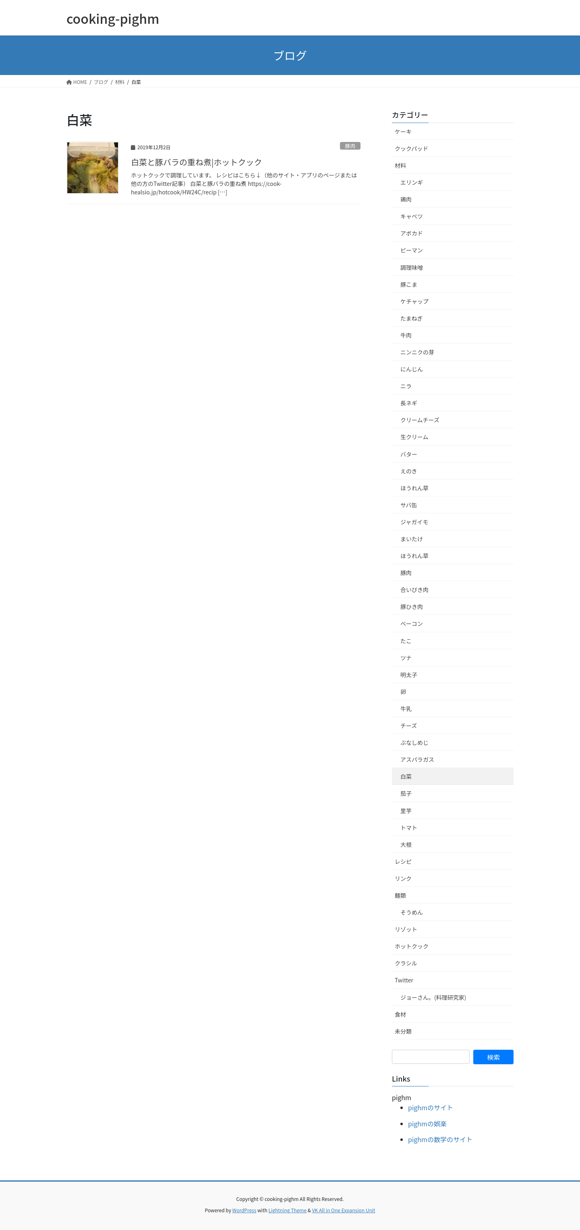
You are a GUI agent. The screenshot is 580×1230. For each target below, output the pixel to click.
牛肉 (406, 335)
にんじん (411, 369)
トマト (408, 827)
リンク (403, 878)
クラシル (406, 963)
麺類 (400, 895)
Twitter (404, 980)
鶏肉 (406, 199)
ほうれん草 (414, 488)
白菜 (406, 776)
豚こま (408, 284)
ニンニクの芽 (417, 352)
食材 (400, 1014)
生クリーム (414, 437)
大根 (406, 844)
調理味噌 (411, 267)
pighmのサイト (430, 1107)
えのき (408, 471)
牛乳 (406, 709)
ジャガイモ (414, 522)
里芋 (406, 811)
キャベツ (411, 216)
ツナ (406, 658)
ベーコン (411, 623)
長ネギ (408, 403)
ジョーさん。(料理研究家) (433, 997)
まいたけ (411, 539)
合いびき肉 (414, 590)
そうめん (411, 912)
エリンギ (411, 182)
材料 (400, 165)
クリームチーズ (419, 420)
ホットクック (412, 946)
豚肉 (350, 146)
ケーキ (403, 131)
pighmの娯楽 (427, 1123)
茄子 (406, 793)
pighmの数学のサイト (440, 1139)
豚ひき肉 (411, 606)
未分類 (403, 1031)
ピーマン (411, 250)
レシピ (403, 861)
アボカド (411, 233)
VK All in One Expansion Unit (343, 1210)
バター (408, 454)
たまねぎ (411, 318)
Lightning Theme (287, 1210)
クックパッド (411, 148)
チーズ (408, 725)
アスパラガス (417, 759)
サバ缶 (408, 505)
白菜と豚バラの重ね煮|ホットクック (196, 162)
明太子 (408, 675)
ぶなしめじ (414, 742)
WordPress (244, 1210)
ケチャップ (414, 301)
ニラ (406, 386)
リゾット (406, 929)
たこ (406, 641)
